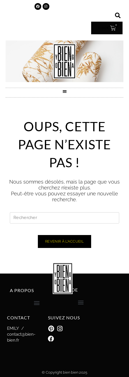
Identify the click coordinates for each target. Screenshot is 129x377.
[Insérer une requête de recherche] (64, 218)
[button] (117, 15)
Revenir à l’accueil (64, 241)
